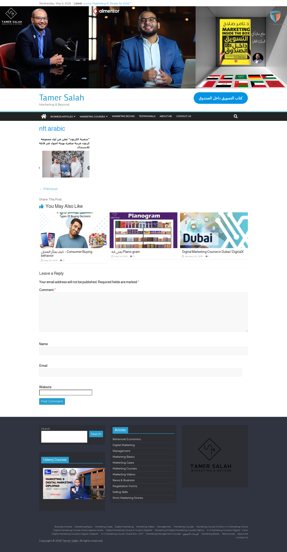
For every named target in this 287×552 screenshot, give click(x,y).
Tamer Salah (61, 97)
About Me (166, 116)
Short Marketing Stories (128, 498)
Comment (47, 290)
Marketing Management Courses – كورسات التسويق (172, 533)
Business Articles (62, 116)
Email (43, 366)
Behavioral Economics (127, 439)
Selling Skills (120, 492)
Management (121, 451)
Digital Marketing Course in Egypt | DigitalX (75, 533)
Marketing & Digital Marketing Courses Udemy (179, 530)
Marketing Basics (124, 456)
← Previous (48, 189)
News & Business (124, 480)
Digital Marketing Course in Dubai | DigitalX (213, 252)
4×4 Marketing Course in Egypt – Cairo (227, 530)
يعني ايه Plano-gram (125, 252)
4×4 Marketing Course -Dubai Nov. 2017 (122, 533)
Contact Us (183, 116)
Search (45, 428)
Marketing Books (123, 116)
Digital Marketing (124, 445)
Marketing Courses (92, 116)
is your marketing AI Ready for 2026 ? (107, 3)
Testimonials (147, 116)
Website (45, 387)
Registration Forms (125, 486)
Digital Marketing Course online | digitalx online (78, 530)
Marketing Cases (123, 462)
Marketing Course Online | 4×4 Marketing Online (222, 526)
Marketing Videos (124, 474)
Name (43, 344)
